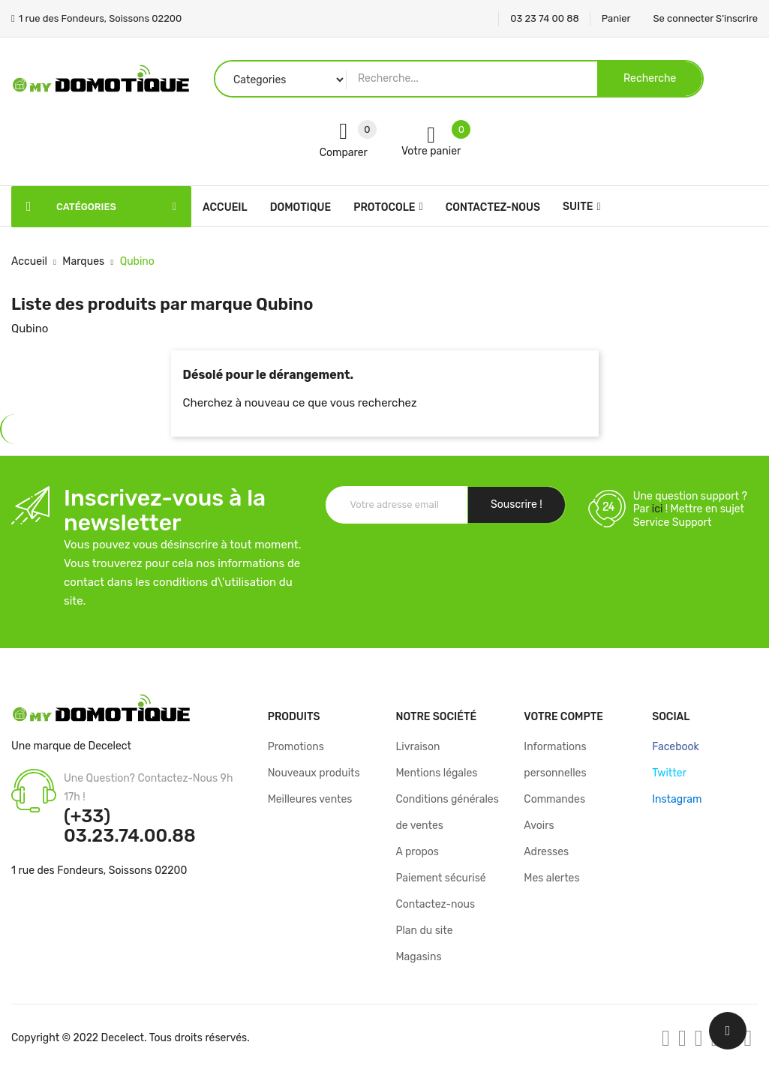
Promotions (296, 746)
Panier (616, 18)
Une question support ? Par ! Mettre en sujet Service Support (690, 509)
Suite (578, 206)
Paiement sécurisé (440, 878)
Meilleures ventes (310, 799)
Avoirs (539, 825)
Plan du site (423, 930)
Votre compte (563, 716)
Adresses (546, 851)
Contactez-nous (435, 904)
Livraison (417, 746)
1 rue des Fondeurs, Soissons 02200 (99, 870)
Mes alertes (551, 878)
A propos (417, 851)
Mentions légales (436, 773)
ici (657, 509)
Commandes (554, 799)
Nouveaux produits (314, 773)
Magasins (418, 956)
